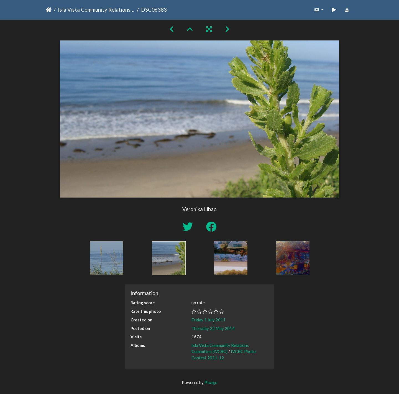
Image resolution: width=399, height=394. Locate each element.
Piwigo (211, 382)
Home (49, 10)
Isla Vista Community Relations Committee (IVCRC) (96, 9)
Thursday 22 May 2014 (213, 328)
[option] (107, 258)
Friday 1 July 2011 (208, 319)
